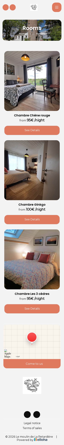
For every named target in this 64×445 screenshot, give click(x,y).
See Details (32, 130)
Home (22, 33)
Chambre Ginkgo (32, 204)
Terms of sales (32, 428)
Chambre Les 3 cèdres (32, 294)
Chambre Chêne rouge (32, 115)
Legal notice (32, 423)
